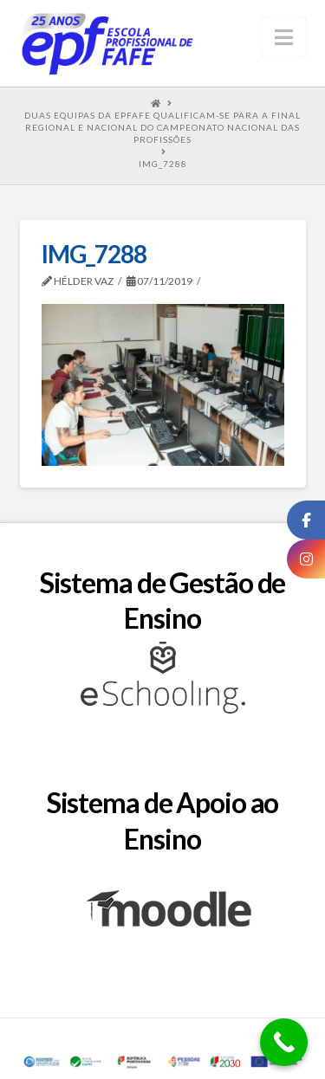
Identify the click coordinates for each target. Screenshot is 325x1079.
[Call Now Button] (284, 1042)
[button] (284, 37)
